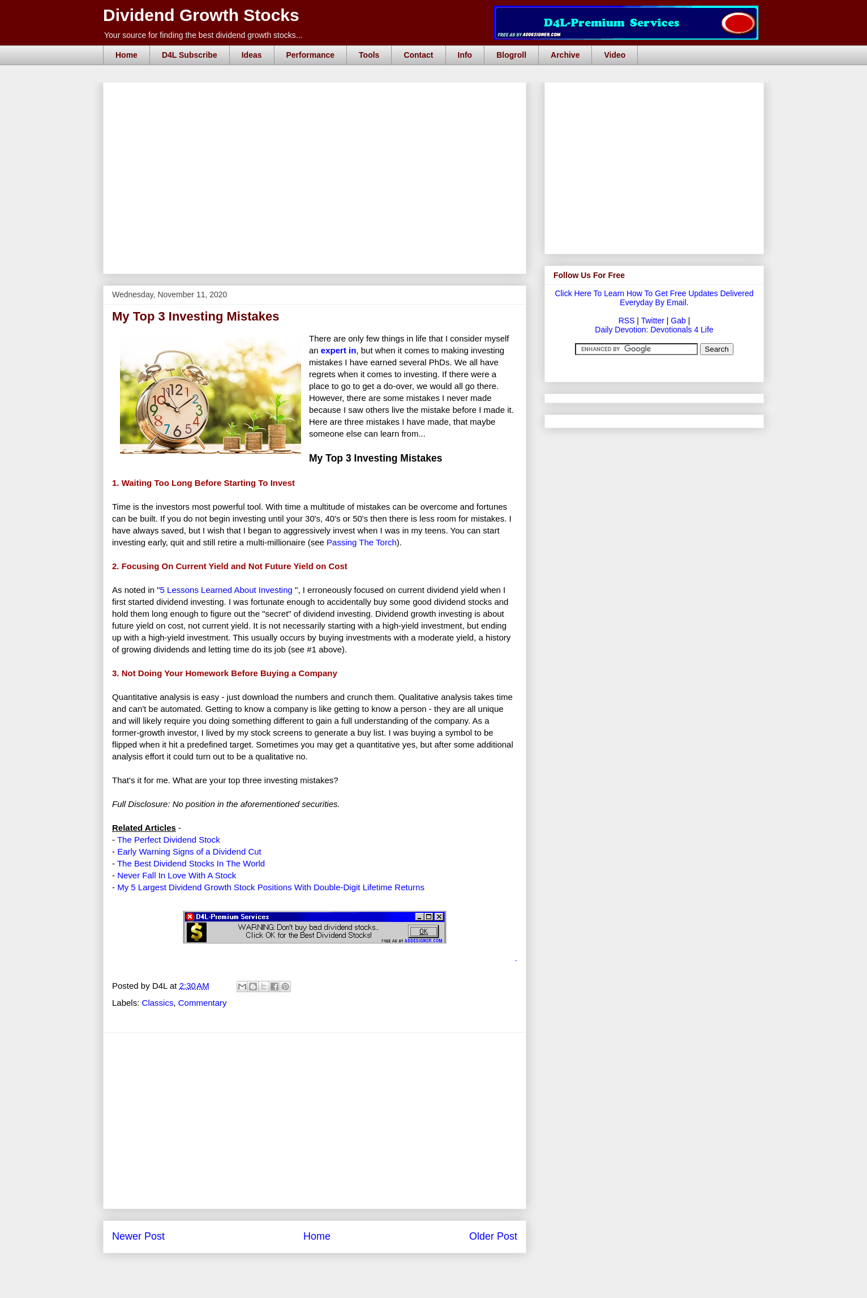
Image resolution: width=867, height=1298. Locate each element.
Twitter (652, 320)
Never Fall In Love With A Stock (176, 875)
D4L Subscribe (189, 54)
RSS (627, 320)
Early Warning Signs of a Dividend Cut (189, 851)
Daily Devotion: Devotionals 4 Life (654, 329)
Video (614, 54)
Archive (565, 54)
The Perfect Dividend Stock (168, 839)
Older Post (493, 1236)
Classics (158, 1002)
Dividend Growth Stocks (201, 15)
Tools (369, 54)
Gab (678, 320)
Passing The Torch (362, 542)
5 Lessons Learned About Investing (226, 590)
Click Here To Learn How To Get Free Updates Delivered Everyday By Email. (654, 298)
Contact (418, 54)
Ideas (252, 54)
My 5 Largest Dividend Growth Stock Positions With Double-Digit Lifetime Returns (270, 887)
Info (465, 54)
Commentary (202, 1002)
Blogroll (511, 54)
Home (126, 54)
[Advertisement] (318, 95)
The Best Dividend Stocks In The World (191, 863)
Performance (310, 54)
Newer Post (138, 1236)
